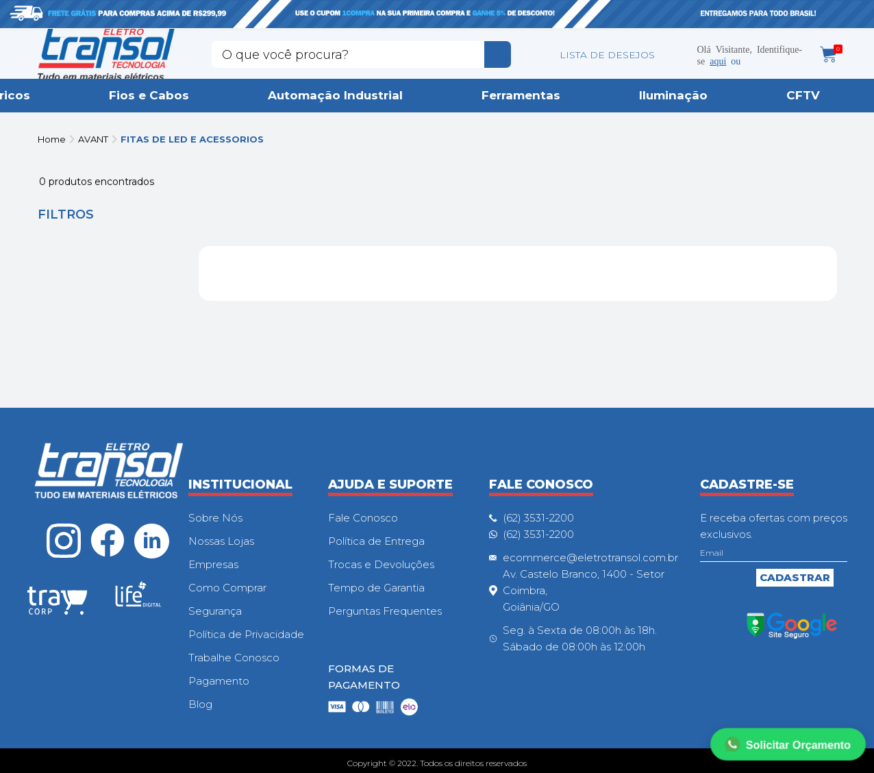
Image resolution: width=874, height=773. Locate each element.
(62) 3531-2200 (538, 517)
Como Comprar (227, 587)
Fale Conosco (363, 517)
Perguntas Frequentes (385, 610)
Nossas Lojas (221, 541)
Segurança (215, 610)
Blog (200, 704)
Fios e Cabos (149, 95)
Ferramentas (521, 95)
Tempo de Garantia (376, 587)
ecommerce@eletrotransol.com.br (590, 557)
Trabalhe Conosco (233, 657)
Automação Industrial (335, 95)
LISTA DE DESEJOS (607, 55)
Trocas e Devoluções (381, 564)
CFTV (803, 95)
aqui (718, 60)
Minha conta (676, 54)
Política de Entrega (376, 541)
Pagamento (218, 680)
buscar (497, 54)
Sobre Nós (215, 517)
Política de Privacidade (246, 634)
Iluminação (673, 95)
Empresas (213, 564)
